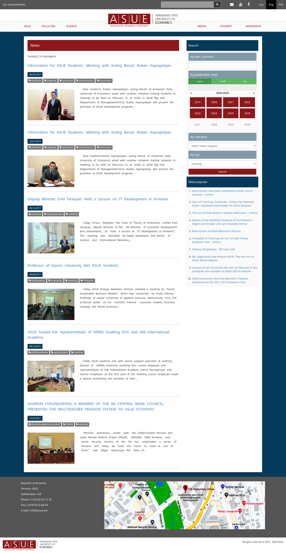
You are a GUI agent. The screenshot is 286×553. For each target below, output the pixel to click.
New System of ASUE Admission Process (216, 231)
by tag (194, 155)
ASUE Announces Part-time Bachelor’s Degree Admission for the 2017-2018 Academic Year (220, 280)
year (200, 81)
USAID (68, 424)
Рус (281, 4)
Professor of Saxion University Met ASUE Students (73, 265)
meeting (50, 80)
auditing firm (59, 352)
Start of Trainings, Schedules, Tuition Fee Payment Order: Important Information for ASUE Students (223, 203)
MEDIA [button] (202, 26)
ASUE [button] (27, 26)
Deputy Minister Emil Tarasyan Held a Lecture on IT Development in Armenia (98, 198)
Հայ (261, 4)
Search (222, 171)
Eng (271, 4)
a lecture (35, 214)
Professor (87, 280)
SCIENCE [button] (71, 26)
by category (198, 137)
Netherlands (37, 280)
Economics (104, 80)
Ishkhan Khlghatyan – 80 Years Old (213, 249)
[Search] (217, 4)
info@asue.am (39, 510)
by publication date (204, 74)
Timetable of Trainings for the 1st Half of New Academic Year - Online (220, 240)
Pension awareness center (44, 424)
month (222, 81)
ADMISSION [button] (253, 26)
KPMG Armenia (38, 352)
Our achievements (14, 4)
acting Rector (84, 80)
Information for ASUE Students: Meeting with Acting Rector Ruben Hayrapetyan (99, 65)
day (245, 81)
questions (66, 80)
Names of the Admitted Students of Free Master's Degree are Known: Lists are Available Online (222, 222)
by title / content (202, 57)
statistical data (53, 214)
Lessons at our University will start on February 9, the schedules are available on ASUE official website (224, 269)
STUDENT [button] (226, 26)
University (55, 280)
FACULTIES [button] (48, 26)
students (35, 80)
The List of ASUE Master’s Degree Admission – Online (224, 213)
